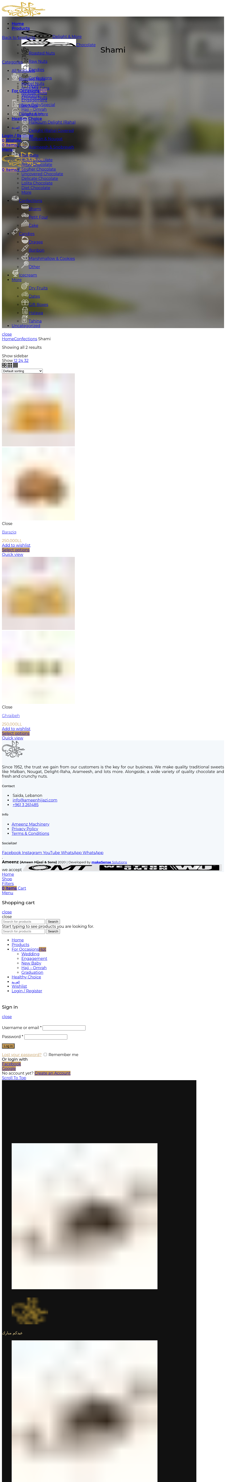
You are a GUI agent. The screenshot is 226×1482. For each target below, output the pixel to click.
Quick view (12, 554)
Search (53, 921)
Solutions (109, 862)
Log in (8, 1046)
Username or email (22, 1027)
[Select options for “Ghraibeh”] (16, 733)
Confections (25, 339)
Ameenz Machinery (30, 824)
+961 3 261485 (25, 804)
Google (9, 1068)
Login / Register (27, 991)
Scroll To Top (14, 1078)
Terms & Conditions (30, 833)
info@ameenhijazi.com (35, 800)
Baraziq (9, 532)
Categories (12, 62)
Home (8, 339)
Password (12, 1036)
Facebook (11, 1064)
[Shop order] (22, 371)
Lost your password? (22, 1054)
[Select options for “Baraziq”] (16, 550)
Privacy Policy (25, 829)
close (7, 334)
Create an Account (52, 1073)
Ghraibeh (11, 715)
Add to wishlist (16, 545)
